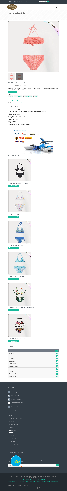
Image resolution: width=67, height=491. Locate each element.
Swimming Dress (13, 366)
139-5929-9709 (55, 2)
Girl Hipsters (12, 363)
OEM (35, 96)
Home (16, 17)
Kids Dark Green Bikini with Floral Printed (21, 307)
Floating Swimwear (14, 374)
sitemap (43, 479)
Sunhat (11, 371)
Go (48, 1)
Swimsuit (11, 353)
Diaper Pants (12, 358)
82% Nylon (18, 96)
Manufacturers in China (17, 481)
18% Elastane (27, 96)
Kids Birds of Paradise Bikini (17, 276)
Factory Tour (12, 441)
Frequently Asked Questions (15, 418)
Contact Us (11, 421)
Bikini (43, 17)
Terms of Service (26, 479)
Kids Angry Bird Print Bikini (16, 339)
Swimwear (28, 17)
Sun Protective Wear (14, 369)
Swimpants (12, 361)
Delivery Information (13, 424)
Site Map (11, 427)
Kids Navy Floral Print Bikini (20, 103)
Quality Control (12, 438)
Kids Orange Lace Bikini (52, 17)
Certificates (11, 435)
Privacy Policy (36, 479)
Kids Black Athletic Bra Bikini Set (18, 183)
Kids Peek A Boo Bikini (17, 100)
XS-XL (10, 96)
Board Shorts (12, 376)
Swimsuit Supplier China (43, 481)
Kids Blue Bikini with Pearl (16, 245)
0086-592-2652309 (16, 399)
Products (22, 17)
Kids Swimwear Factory (30, 481)
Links (9, 481)
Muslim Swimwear (13, 449)
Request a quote (12, 91)
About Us (11, 415)
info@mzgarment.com (17, 402)
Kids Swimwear (37, 17)
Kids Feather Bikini (14, 214)
